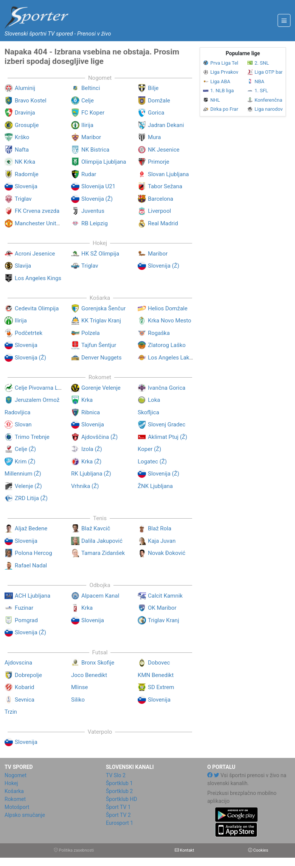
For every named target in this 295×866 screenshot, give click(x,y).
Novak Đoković (166, 553)
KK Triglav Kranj (101, 320)
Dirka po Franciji (220, 109)
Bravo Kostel (31, 100)
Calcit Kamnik (165, 595)
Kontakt (184, 850)
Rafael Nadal (31, 565)
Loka (154, 400)
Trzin (11, 711)
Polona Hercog (33, 553)
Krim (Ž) (25, 461)
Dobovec (159, 662)
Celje (87, 100)
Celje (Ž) (25, 449)
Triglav (23, 198)
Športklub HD (121, 799)
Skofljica (148, 412)
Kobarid (24, 687)
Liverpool (159, 211)
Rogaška (159, 333)
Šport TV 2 (118, 815)
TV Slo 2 (116, 775)
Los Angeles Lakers (172, 357)
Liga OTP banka (265, 72)
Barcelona (160, 198)
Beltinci (90, 88)
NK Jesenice (164, 149)
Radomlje (27, 174)
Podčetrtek (28, 333)
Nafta (22, 149)
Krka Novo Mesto (169, 320)
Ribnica (90, 412)
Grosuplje (27, 125)
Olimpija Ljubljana (103, 161)
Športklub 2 (119, 791)
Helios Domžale (168, 308)
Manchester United (38, 223)
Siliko (78, 699)
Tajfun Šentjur (98, 345)
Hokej (11, 783)
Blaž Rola (159, 528)
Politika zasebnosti (74, 850)
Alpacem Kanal (100, 595)
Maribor (91, 137)
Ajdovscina (18, 662)
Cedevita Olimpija (37, 308)
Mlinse (79, 687)
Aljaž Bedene (31, 528)
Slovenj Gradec (166, 424)
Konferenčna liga (265, 100)
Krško (22, 137)
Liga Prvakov (220, 72)
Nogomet (15, 775)
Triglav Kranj (163, 620)
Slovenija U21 (98, 186)
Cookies (258, 850)
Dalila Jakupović (102, 541)
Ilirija (87, 125)
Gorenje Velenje (101, 387)
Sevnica (24, 699)
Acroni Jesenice (35, 253)
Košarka (14, 791)
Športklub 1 (119, 783)
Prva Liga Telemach (220, 63)
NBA (255, 81)
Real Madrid (163, 223)
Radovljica (17, 412)
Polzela (90, 333)
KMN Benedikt (156, 675)
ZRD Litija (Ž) (31, 498)
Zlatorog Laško (167, 345)
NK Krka (25, 161)
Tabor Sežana (165, 186)
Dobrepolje (28, 675)
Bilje (153, 88)
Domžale (159, 100)
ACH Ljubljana (32, 595)
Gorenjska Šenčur (103, 308)
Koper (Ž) (149, 449)
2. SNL (258, 63)
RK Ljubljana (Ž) (91, 473)
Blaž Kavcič (95, 528)
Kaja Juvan (161, 541)
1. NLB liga (218, 90)
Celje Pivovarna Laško (42, 387)
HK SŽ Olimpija (100, 253)
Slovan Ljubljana (168, 174)
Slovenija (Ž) (97, 198)
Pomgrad (26, 620)
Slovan (23, 424)
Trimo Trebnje (32, 437)
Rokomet (15, 799)
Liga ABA (216, 81)
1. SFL (257, 90)
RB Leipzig (94, 223)
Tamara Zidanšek (103, 553)
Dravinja (25, 112)
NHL (211, 100)
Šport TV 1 (118, 807)
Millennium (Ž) (23, 473)
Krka (87, 400)
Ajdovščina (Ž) (99, 437)
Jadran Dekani (166, 125)
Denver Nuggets (101, 357)
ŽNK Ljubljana (155, 486)
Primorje (158, 161)
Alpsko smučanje (25, 815)
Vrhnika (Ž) (85, 486)
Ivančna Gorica (166, 387)
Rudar (88, 174)
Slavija (23, 265)
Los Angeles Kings (38, 278)
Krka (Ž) (91, 461)
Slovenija (26, 186)
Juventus (92, 211)
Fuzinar (24, 607)
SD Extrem (161, 687)
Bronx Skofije (97, 662)
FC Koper (92, 112)
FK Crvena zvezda (37, 211)
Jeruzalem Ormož (37, 400)
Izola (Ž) (91, 449)
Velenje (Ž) (28, 486)
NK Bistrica (95, 149)
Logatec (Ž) (152, 461)
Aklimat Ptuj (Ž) (167, 437)
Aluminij (25, 88)
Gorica (156, 112)
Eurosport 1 (119, 823)
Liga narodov (265, 109)
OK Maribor (162, 607)
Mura (154, 137)
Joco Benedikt (89, 675)
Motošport (17, 807)
